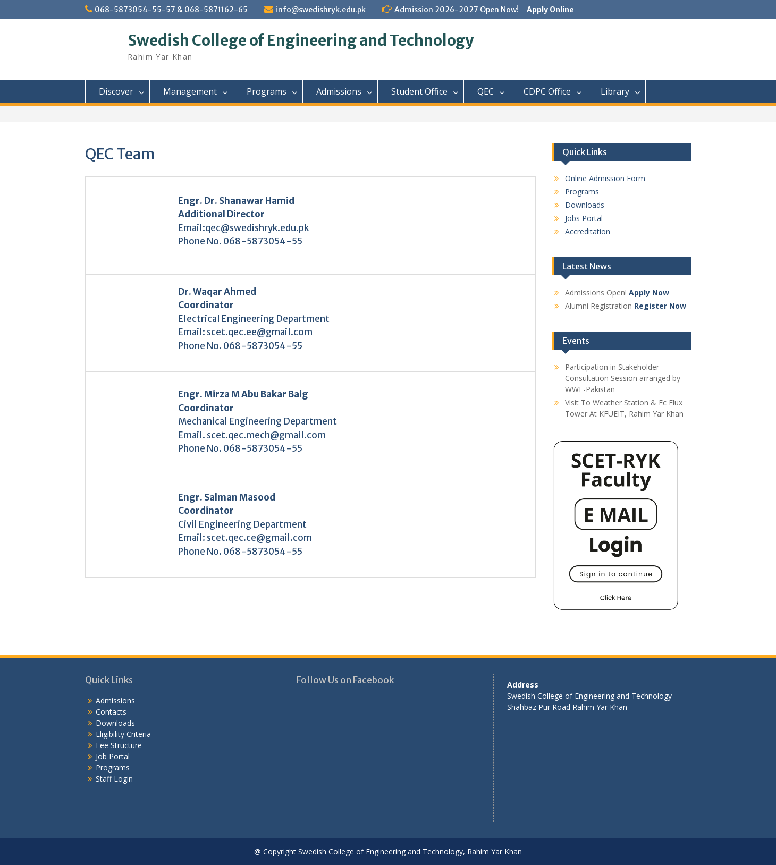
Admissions (338, 91)
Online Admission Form (605, 178)
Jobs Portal (584, 218)
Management (190, 91)
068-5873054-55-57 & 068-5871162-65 (171, 9)
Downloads (584, 205)
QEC (485, 91)
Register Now (660, 306)
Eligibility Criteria (123, 734)
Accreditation (587, 231)
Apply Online (550, 9)
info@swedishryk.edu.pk (321, 9)
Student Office (419, 91)
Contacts (111, 712)
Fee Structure (119, 745)
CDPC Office (547, 91)
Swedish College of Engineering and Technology (301, 40)
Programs (266, 91)
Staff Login (114, 779)
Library (615, 91)
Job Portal (113, 756)
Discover (116, 91)
